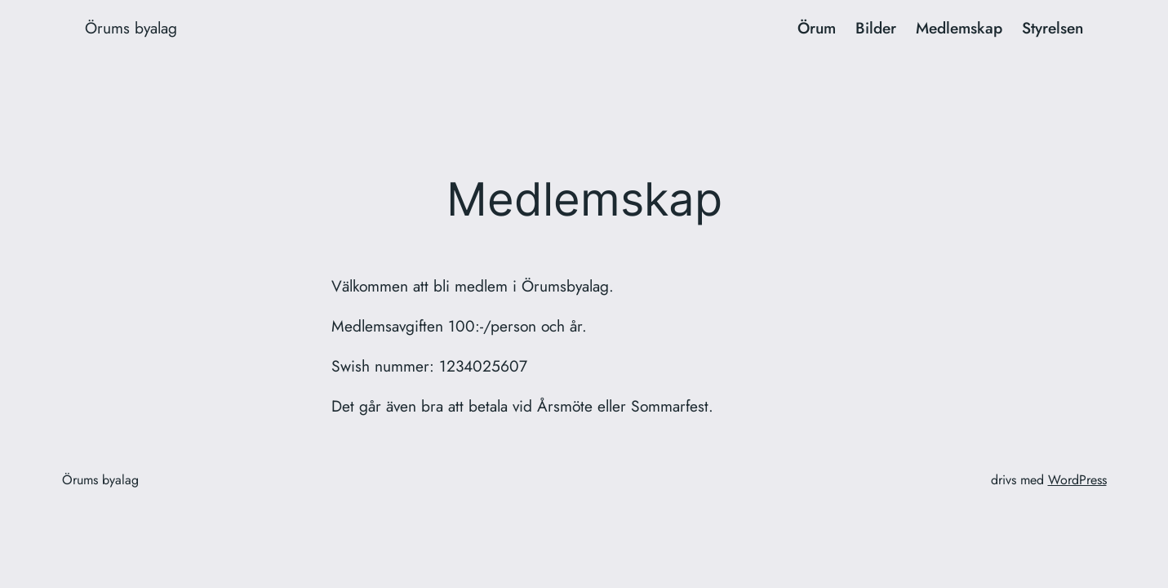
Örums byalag (131, 27)
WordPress (1077, 479)
